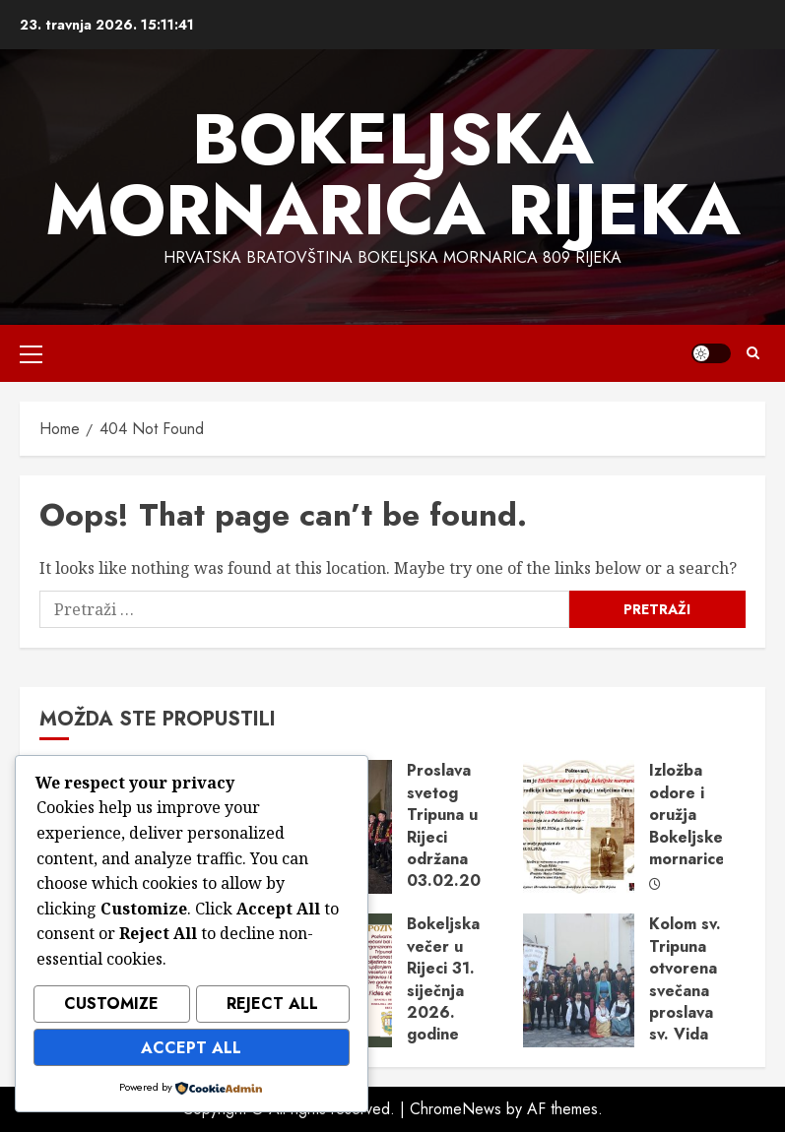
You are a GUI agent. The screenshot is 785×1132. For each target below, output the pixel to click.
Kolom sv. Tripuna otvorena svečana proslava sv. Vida (685, 978)
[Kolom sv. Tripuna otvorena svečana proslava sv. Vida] (578, 980)
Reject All (272, 1007)
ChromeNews (455, 1109)
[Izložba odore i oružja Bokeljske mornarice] (578, 827)
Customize (111, 1007)
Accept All (191, 1049)
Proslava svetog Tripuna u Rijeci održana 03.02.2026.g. (464, 825)
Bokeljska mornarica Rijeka (393, 174)
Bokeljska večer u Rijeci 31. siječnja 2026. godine (443, 978)
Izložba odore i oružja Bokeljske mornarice (687, 814)
